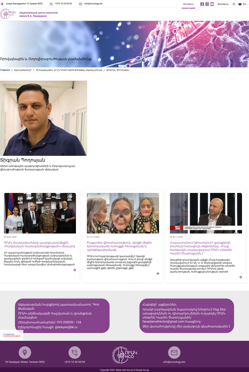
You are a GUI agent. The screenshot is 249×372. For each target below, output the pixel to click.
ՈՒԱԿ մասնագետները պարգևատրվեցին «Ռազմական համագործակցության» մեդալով (39, 244)
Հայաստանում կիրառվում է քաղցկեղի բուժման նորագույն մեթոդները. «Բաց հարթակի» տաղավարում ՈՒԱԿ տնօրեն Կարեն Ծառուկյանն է (201, 248)
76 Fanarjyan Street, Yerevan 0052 (25, 361)
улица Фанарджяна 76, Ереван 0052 (24, 3)
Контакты (223, 4)
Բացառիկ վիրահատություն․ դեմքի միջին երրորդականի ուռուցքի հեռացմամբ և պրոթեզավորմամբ (119, 246)
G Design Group (141, 370)
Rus (242, 4)
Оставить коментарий (188, 6)
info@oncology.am (94, 3)
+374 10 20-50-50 (63, 3)
